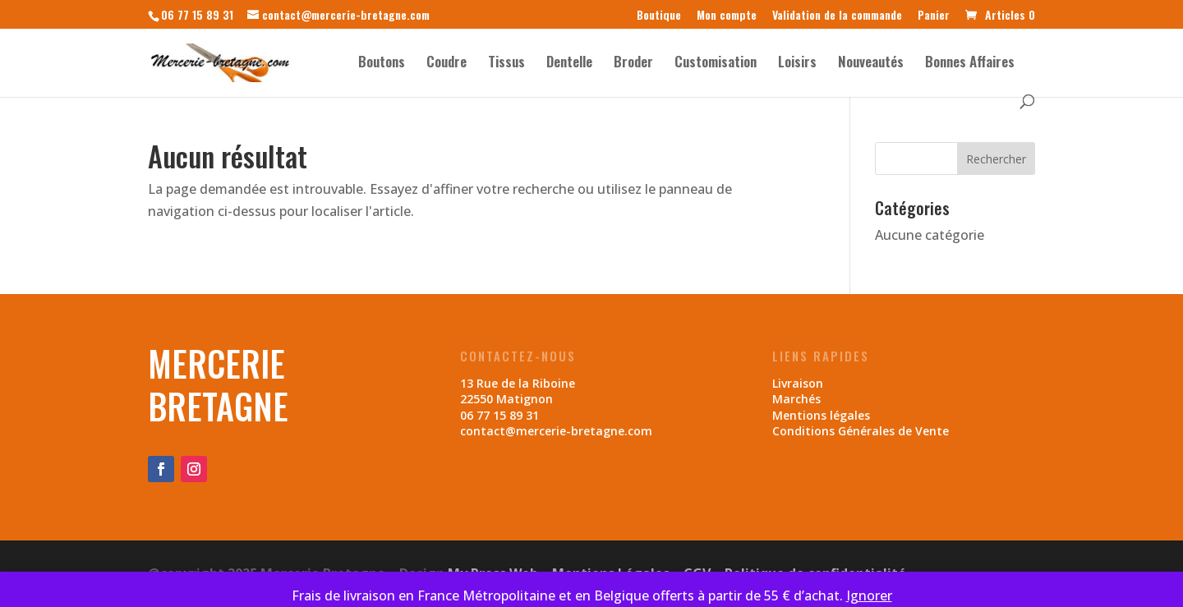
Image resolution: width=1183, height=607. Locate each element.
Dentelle (569, 63)
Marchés (796, 399)
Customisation (715, 63)
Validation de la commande (837, 16)
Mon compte (727, 16)
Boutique (659, 16)
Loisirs (797, 63)
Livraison (797, 383)
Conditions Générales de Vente (860, 431)
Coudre (446, 63)
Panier (934, 16)
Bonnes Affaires (970, 63)
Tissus (506, 63)
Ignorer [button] (869, 595)
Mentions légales (821, 415)
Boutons (381, 63)
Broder (633, 63)
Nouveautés (871, 63)
